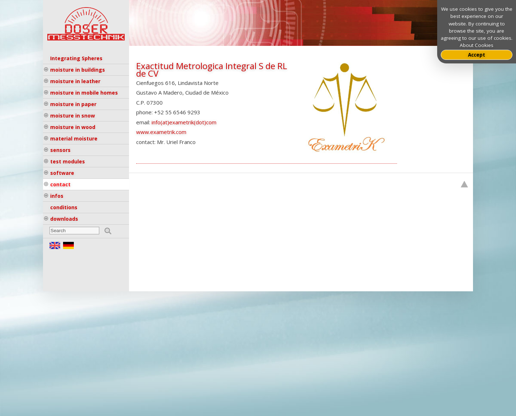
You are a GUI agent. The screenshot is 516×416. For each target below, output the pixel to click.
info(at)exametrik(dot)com (184, 122)
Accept (476, 55)
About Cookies (476, 45)
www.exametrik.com (161, 131)
